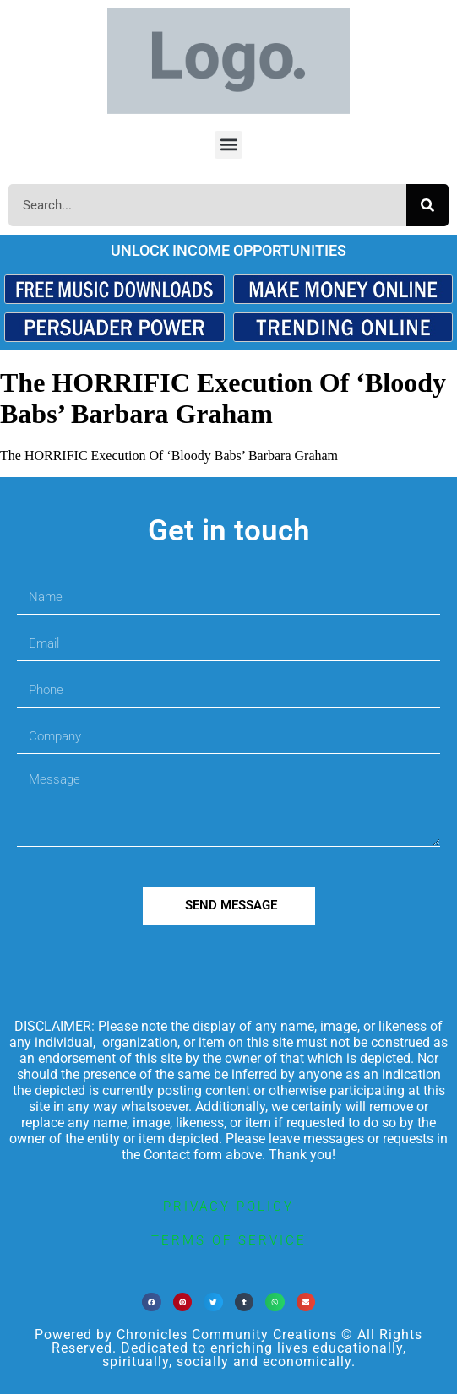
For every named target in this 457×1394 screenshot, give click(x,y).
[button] (228, 145)
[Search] (427, 205)
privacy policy (228, 1206)
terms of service (229, 1240)
